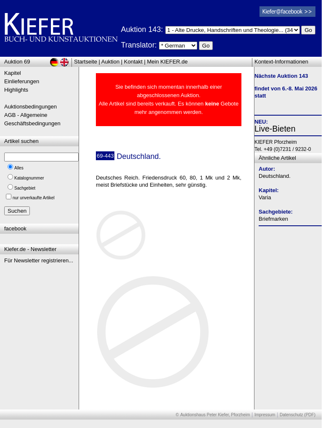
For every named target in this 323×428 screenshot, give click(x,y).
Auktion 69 (17, 61)
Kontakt (133, 61)
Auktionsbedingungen (30, 106)
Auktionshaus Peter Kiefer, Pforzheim (215, 414)
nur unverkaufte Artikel (34, 198)
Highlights (16, 90)
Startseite (85, 61)
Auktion (110, 61)
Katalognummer (29, 178)
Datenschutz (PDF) (297, 414)
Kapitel (12, 73)
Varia (265, 197)
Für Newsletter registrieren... (38, 260)
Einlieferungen (21, 81)
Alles (19, 168)
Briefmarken (273, 219)
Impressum (264, 414)
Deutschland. (275, 176)
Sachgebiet (24, 188)
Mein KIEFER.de (167, 61)
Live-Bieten (275, 128)
